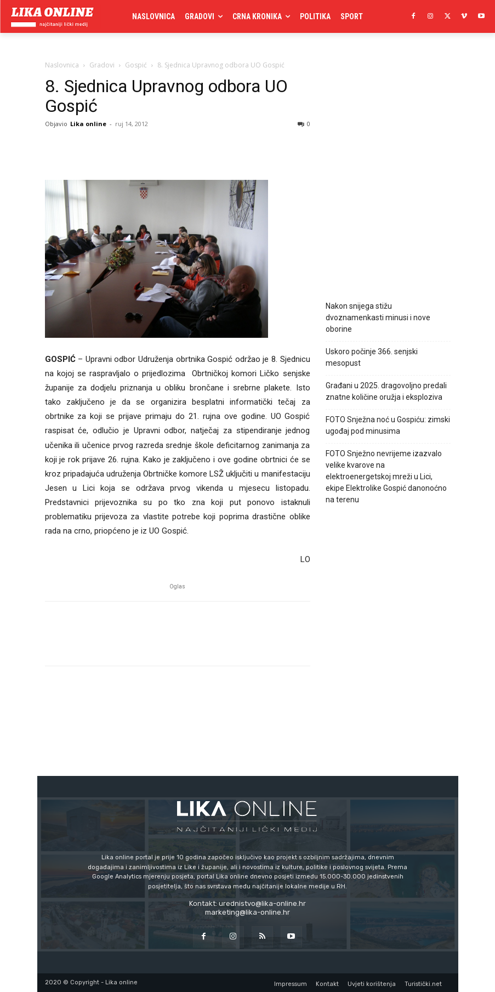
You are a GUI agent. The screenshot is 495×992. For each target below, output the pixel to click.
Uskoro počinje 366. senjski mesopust (372, 357)
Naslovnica (62, 65)
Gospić (136, 65)
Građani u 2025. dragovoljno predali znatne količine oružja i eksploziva (386, 391)
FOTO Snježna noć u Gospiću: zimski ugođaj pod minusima (388, 425)
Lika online (88, 124)
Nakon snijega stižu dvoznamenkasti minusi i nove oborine (378, 317)
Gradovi (102, 65)
